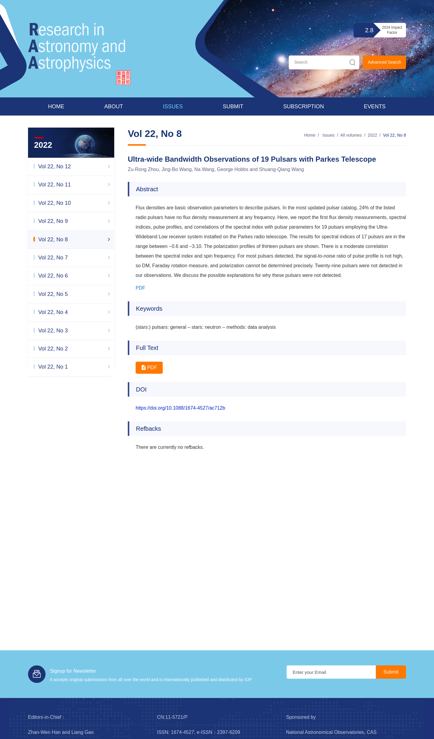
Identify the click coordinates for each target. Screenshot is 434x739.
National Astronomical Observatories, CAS (331, 732)
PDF (140, 287)
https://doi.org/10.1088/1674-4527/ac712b (180, 408)
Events (374, 106)
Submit (233, 106)
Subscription (303, 106)
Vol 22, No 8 (394, 135)
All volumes (351, 135)
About (113, 106)
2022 (372, 135)
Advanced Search (384, 62)
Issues (173, 106)
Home (56, 106)
